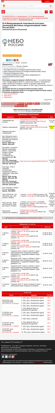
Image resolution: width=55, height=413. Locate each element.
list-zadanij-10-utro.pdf (24, 280)
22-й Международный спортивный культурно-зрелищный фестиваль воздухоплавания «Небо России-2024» (24, 25)
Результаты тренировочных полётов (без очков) (24, 218)
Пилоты (29, 103)
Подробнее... (48, 99)
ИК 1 (49, 298)
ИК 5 (49, 306)
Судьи (36, 103)
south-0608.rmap (41, 203)
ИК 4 (49, 303)
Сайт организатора (11, 94)
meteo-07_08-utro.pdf (23, 231)
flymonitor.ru (39, 362)
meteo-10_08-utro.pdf (23, 275)
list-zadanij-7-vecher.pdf (24, 247)
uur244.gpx (30, 196)
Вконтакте (7, 95)
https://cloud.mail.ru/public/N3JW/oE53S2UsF (34, 161)
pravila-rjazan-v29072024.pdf (35, 127)
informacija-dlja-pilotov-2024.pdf (36, 121)
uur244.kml (30, 207)
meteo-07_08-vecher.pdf (24, 242)
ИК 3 (49, 300)
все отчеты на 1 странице (10, 303)
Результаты (19, 106)
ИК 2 (49, 318)
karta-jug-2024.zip (32, 202)
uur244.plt (30, 194)
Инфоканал (8, 97)
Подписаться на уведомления (12, 55)
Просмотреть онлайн (27, 120)
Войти (48, 1)
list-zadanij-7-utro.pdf (23, 236)
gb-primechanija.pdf (32, 212)
